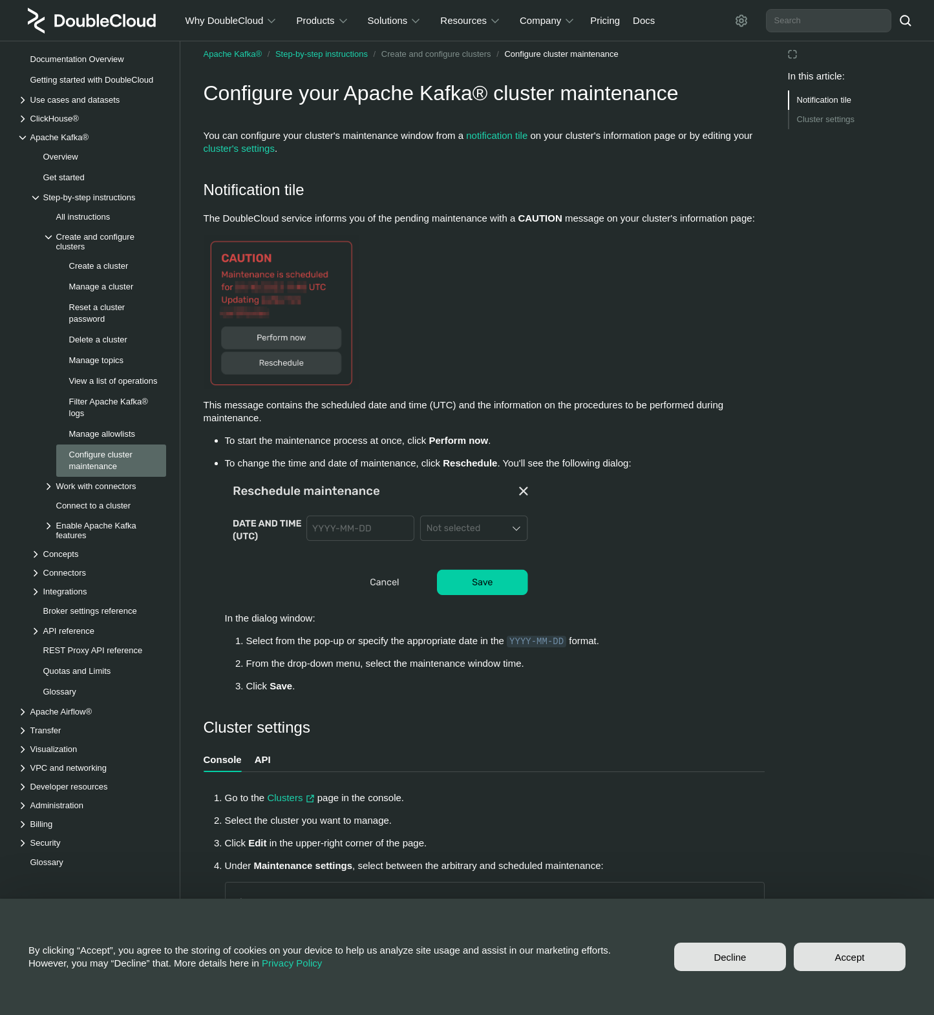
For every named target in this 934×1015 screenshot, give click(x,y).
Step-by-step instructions (321, 54)
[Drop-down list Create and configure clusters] (104, 241)
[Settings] (741, 20)
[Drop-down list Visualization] (91, 749)
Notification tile (824, 100)
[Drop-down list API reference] (98, 631)
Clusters (292, 797)
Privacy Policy (292, 962)
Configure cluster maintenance (561, 54)
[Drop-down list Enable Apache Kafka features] (104, 530)
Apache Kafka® (233, 54)
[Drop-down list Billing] (91, 824)
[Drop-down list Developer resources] (91, 786)
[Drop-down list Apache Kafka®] (91, 137)
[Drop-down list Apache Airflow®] (91, 711)
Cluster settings (826, 119)
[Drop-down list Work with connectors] (104, 486)
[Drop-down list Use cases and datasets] (91, 99)
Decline (730, 957)
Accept (850, 957)
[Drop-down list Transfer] (91, 730)
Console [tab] (223, 759)
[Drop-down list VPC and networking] (91, 768)
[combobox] (829, 21)
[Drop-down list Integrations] (98, 591)
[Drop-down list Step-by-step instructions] (98, 197)
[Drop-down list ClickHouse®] (91, 118)
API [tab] (263, 759)
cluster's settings (239, 148)
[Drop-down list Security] (91, 842)
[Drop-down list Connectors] (98, 572)
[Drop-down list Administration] (91, 805)
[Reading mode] (792, 54)
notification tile (496, 135)
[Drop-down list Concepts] (98, 554)
